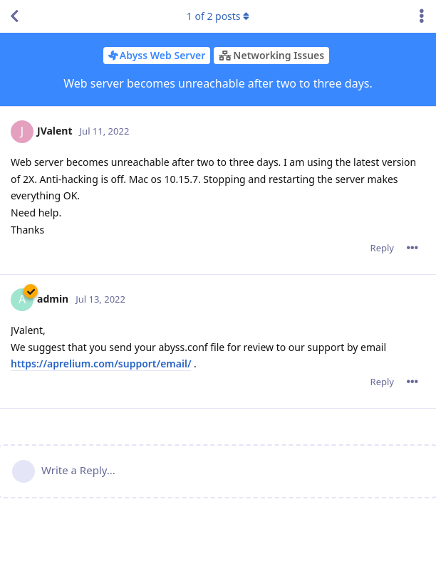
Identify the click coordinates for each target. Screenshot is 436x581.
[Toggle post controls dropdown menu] (412, 248)
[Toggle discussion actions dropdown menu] (422, 16)
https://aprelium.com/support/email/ (101, 363)
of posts (218, 16)
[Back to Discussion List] (14, 16)
